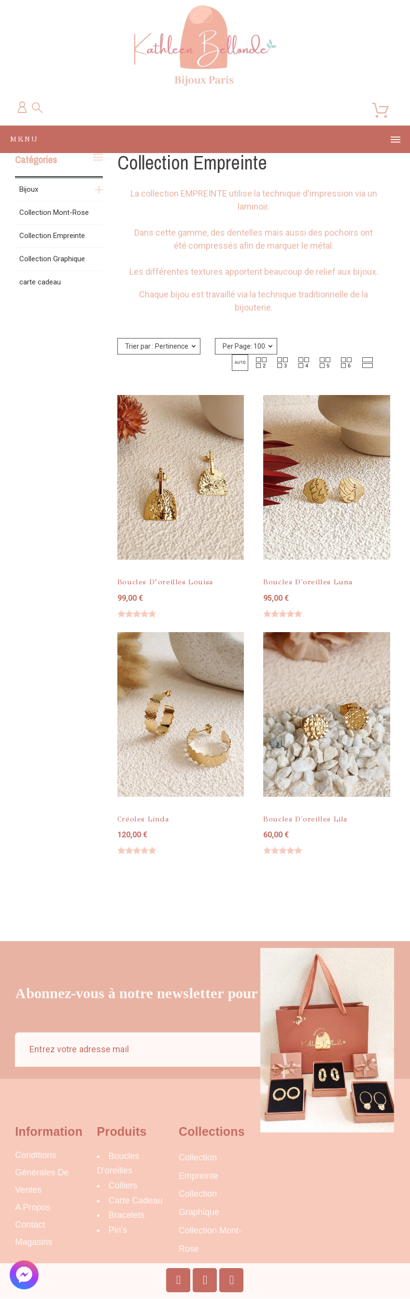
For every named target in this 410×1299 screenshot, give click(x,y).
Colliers (123, 1185)
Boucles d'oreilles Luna (308, 582)
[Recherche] (37, 107)
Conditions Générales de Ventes (42, 1172)
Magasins (33, 1242)
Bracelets (127, 1215)
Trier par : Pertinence (156, 346)
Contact (30, 1224)
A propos (32, 1207)
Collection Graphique (52, 258)
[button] (240, 362)
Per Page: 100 (244, 346)
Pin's (118, 1230)
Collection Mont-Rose (54, 212)
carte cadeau (40, 282)
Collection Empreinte (52, 235)
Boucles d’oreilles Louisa (165, 582)
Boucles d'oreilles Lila (305, 819)
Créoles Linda (143, 819)
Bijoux (28, 189)
